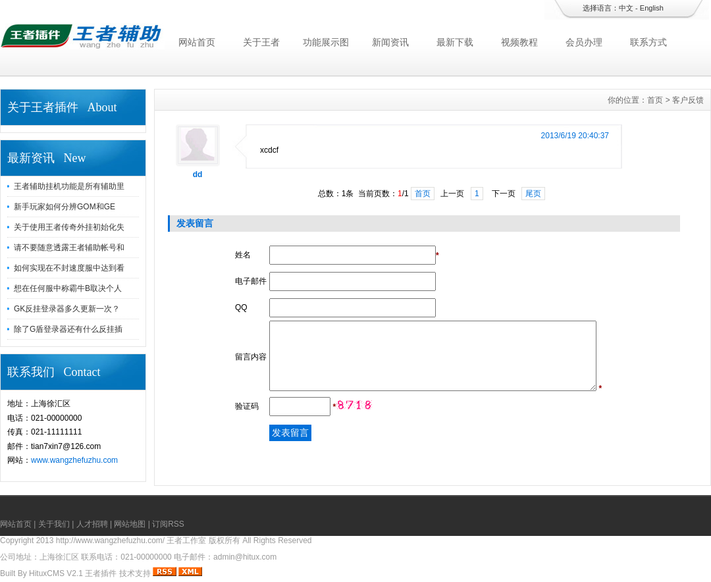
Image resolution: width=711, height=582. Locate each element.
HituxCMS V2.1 (56, 573)
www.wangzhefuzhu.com (74, 460)
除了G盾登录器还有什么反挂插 (68, 329)
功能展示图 (326, 42)
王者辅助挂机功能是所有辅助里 (69, 186)
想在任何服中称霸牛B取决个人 (68, 288)
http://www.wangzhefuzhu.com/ (110, 540)
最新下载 (454, 42)
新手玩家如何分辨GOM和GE (64, 206)
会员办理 (584, 42)
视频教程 (519, 42)
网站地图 (129, 524)
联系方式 (648, 42)
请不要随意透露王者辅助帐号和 (69, 247)
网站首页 (196, 42)
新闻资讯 (390, 42)
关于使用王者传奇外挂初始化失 (69, 227)
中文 (626, 8)
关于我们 (54, 524)
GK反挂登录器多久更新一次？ (67, 308)
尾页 (533, 193)
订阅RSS (168, 524)
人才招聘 (92, 524)
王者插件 (101, 573)
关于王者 (261, 42)
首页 (655, 100)
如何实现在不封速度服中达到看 (69, 268)
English (652, 8)
